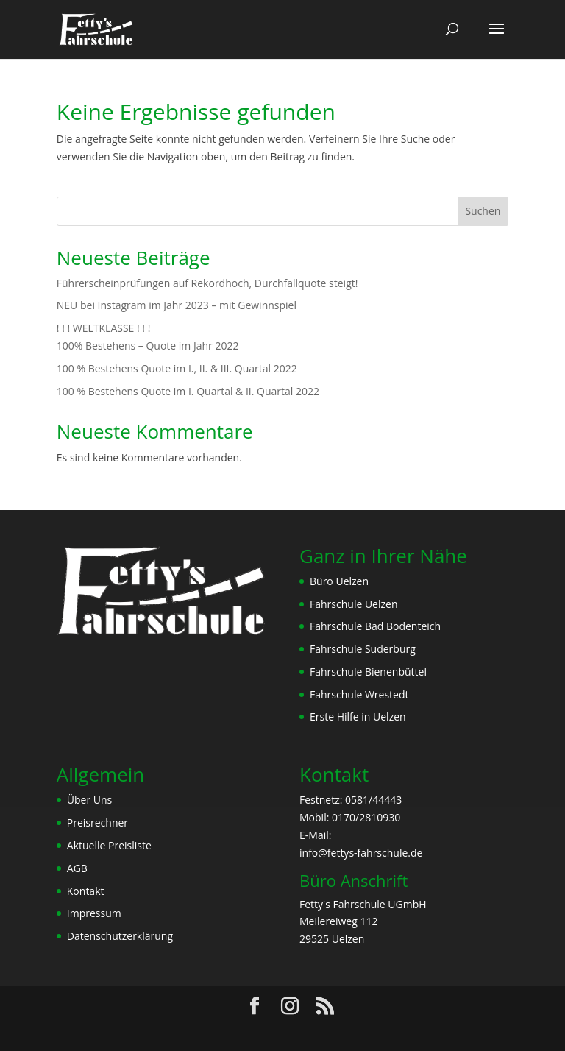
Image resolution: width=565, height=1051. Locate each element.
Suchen (482, 211)
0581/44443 (373, 800)
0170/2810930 (366, 817)
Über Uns (89, 800)
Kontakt (85, 891)
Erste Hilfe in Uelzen (358, 716)
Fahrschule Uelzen (354, 604)
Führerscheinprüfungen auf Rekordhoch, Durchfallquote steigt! (207, 283)
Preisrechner (97, 822)
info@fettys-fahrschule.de (360, 853)
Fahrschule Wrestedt (359, 694)
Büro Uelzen (339, 581)
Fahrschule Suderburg (363, 649)
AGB (77, 868)
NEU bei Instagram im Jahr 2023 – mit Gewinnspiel (176, 305)
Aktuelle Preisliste (109, 845)
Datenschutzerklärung (120, 936)
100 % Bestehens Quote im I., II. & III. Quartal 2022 (177, 368)
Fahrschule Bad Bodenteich (375, 626)
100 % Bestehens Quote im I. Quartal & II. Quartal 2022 (188, 391)
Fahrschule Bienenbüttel (368, 672)
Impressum (94, 913)
